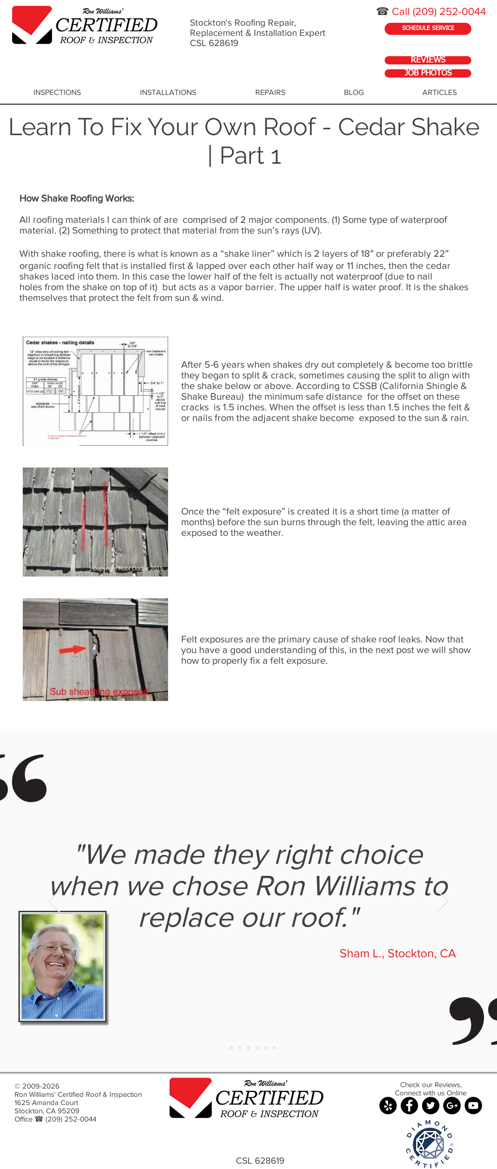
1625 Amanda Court (46, 1102)
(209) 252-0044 (449, 11)
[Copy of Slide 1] (231, 1047)
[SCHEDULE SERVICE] (428, 29)
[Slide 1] (222, 1047)
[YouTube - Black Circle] (473, 1105)
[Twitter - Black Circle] (430, 1105)
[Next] (442, 902)
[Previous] (54, 902)
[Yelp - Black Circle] (388, 1105)
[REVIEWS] (428, 60)
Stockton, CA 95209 (47, 1111)
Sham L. (361, 953)
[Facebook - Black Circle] (409, 1105)
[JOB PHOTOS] (428, 73)
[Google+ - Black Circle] (452, 1105)
